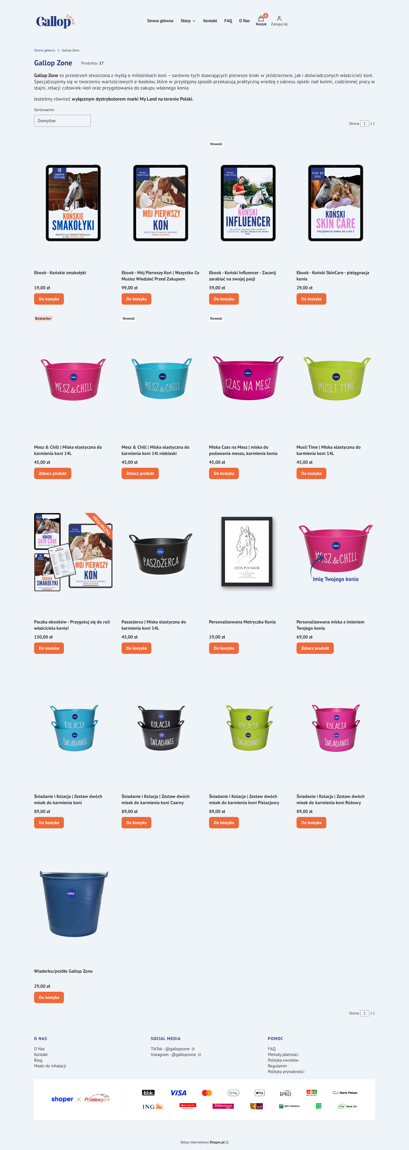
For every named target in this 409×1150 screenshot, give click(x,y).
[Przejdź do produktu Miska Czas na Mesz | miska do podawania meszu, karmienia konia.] (248, 377)
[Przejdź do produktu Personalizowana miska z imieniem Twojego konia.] (336, 552)
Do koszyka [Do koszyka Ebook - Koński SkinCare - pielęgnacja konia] (311, 298)
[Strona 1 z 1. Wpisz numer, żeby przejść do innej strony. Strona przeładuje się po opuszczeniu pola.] (364, 123)
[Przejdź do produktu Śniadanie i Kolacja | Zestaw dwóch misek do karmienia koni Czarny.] (161, 727)
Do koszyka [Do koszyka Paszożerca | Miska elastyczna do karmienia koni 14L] (136, 647)
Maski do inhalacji (50, 1065)
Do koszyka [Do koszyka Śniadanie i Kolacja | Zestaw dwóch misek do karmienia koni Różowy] (311, 822)
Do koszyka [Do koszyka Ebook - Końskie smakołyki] (49, 298)
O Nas (39, 1048)
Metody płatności (283, 1054)
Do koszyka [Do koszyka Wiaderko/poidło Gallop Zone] (49, 997)
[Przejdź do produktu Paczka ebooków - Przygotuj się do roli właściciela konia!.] (73, 552)
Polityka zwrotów (283, 1060)
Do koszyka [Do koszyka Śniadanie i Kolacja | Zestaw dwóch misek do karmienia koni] (49, 822)
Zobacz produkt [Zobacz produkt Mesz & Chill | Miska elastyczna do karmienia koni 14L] (52, 473)
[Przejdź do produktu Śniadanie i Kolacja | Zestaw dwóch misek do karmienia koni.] (73, 727)
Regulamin (277, 1065)
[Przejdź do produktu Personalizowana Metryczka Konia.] (248, 552)
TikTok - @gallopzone (171, 1048)
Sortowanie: (44, 109)
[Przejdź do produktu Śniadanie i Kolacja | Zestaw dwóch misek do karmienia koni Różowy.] (336, 727)
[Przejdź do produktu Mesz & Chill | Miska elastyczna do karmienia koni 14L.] (73, 377)
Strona (354, 123)
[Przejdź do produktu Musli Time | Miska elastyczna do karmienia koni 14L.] (336, 377)
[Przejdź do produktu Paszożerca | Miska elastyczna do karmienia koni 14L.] (161, 552)
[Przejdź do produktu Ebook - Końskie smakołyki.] (73, 203)
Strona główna (44, 50)
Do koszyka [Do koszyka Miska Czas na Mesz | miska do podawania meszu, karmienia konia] (224, 473)
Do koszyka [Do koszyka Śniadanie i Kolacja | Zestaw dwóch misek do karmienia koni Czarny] (136, 822)
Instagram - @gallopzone (174, 1054)
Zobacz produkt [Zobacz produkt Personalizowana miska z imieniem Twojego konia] (315, 647)
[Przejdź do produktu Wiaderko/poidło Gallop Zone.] (73, 901)
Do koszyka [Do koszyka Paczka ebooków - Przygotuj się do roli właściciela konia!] (49, 647)
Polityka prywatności (286, 1071)
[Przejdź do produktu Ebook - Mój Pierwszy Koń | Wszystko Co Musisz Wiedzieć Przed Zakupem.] (161, 203)
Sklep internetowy (202, 1142)
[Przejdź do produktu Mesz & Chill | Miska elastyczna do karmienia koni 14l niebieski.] (161, 377)
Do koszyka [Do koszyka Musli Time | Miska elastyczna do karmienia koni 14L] (311, 473)
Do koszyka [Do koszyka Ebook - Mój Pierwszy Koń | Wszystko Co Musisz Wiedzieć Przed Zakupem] (136, 298)
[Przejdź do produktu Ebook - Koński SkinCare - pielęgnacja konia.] (336, 203)
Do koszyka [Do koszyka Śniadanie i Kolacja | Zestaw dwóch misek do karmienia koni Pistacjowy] (224, 822)
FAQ (272, 1048)
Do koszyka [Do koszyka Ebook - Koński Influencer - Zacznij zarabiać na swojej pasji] (224, 298)
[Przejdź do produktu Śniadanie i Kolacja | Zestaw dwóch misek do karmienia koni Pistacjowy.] (248, 727)
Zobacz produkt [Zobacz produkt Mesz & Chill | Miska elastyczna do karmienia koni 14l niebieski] (140, 473)
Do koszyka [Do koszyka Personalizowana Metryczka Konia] (224, 647)
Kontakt (41, 1054)
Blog (38, 1060)
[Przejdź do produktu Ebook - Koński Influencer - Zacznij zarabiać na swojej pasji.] (248, 203)
